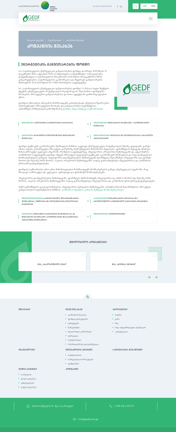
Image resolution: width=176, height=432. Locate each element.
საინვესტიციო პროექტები (80, 359)
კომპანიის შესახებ (77, 315)
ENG (153, 6)
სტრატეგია (73, 336)
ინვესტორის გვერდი (78, 349)
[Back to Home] (31, 18)
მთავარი (24, 309)
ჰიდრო (118, 315)
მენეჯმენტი (74, 327)
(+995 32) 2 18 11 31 (121, 406)
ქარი (117, 319)
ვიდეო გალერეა (28, 387)
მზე (117, 323)
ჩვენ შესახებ (54, 40)
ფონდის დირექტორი (78, 319)
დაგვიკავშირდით (102, 6)
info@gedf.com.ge (85, 419)
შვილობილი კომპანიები (80, 332)
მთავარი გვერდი (35, 40)
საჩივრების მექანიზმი (127, 349)
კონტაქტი (71, 369)
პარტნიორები (74, 340)
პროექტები (120, 309)
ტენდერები (73, 364)
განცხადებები (27, 383)
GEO (145, 6)
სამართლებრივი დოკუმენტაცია (83, 344)
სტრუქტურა (73, 323)
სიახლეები (26, 375)
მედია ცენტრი (28, 369)
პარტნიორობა (74, 355)
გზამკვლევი (27, 349)
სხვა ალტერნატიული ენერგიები (130, 327)
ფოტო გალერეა (28, 379)
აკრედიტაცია (121, 332)
